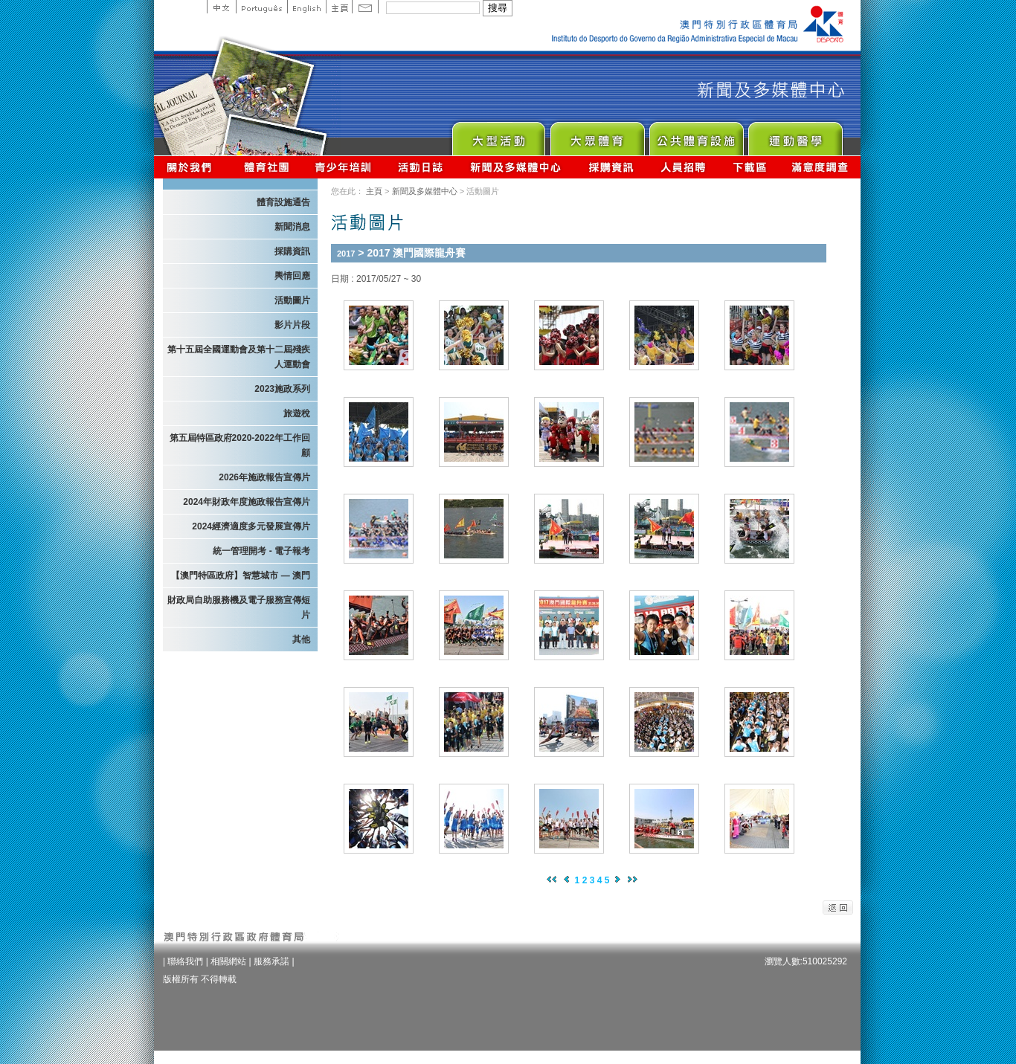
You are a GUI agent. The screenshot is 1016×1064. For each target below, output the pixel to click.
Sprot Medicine (794, 135)
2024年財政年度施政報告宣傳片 (246, 502)
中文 (221, 6)
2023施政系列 (282, 389)
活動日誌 (421, 166)
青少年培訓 (344, 166)
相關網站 (228, 961)
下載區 (749, 166)
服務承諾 (271, 961)
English (306, 6)
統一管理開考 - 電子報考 (261, 551)
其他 (301, 639)
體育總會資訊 (266, 166)
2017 (346, 253)
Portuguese (261, 6)
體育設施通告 (283, 202)
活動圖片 (292, 300)
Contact (365, 6)
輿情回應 (292, 276)
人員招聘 (683, 166)
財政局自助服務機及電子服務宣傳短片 (238, 607)
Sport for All (596, 135)
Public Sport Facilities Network (695, 135)
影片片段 (292, 325)
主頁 (339, 6)
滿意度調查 (820, 166)
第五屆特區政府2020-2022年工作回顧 (240, 445)
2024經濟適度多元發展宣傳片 (251, 526)
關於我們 (192, 166)
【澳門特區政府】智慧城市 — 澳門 (240, 575)
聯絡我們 (185, 961)
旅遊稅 (296, 413)
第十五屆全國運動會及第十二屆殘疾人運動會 (238, 357)
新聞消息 (292, 227)
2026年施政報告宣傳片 (264, 477)
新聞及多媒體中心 (516, 166)
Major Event (497, 135)
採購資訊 (611, 166)
